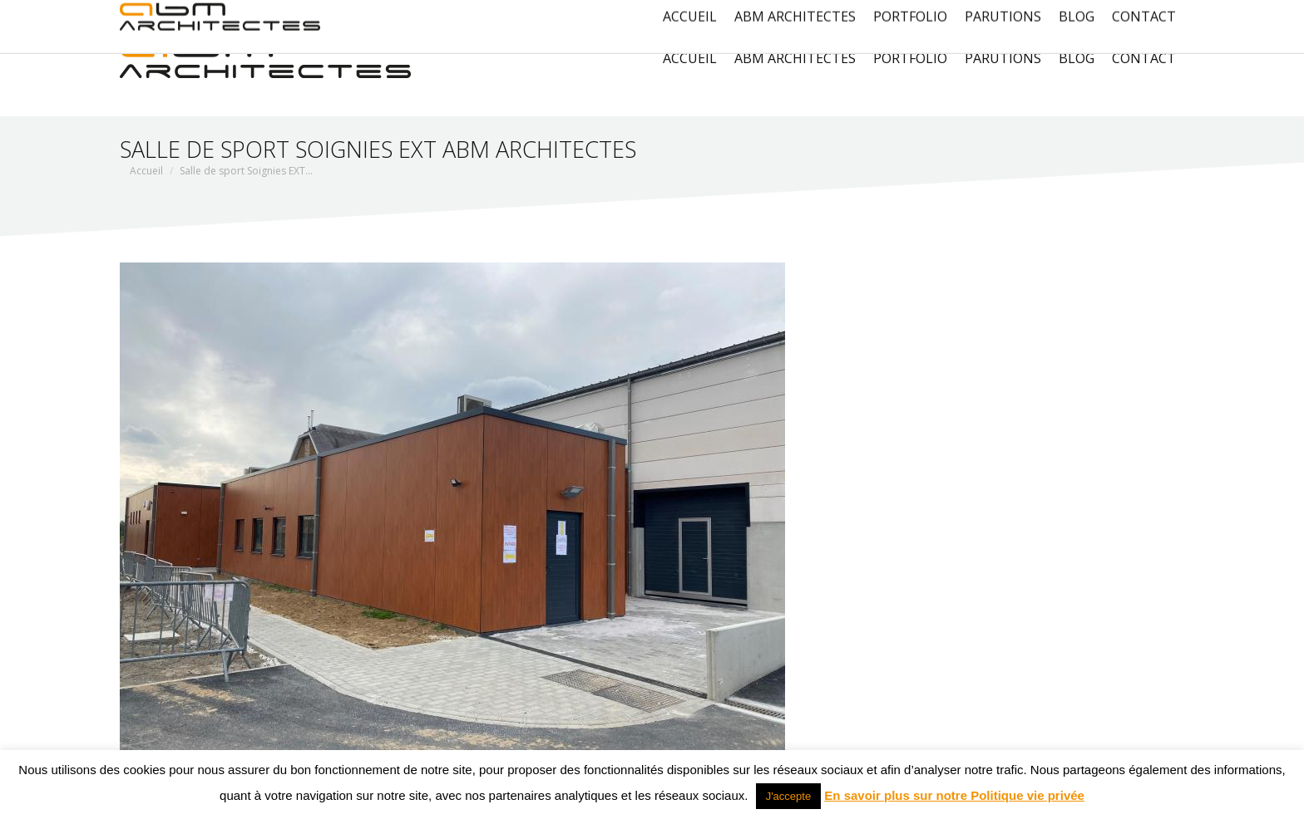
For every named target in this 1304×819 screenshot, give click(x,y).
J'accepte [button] (789, 796)
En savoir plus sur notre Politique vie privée (954, 795)
